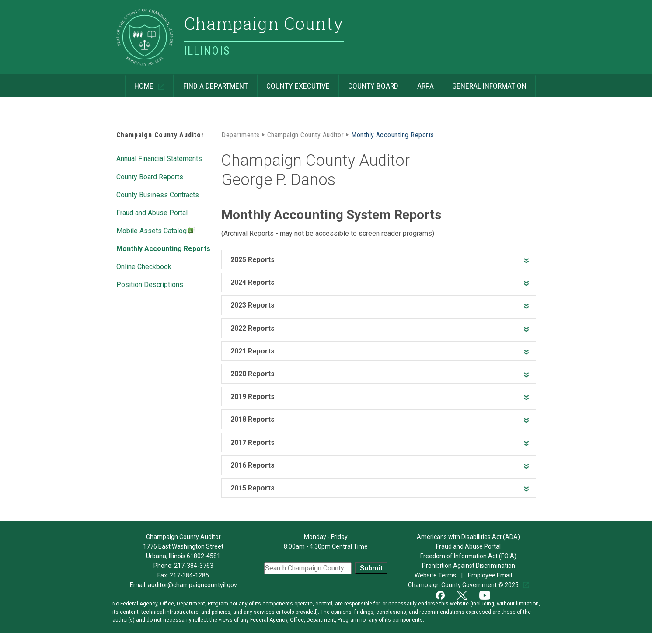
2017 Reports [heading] (252, 442)
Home (140, 82)
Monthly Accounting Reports (163, 248)
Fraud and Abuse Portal (152, 212)
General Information (484, 82)
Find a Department (210, 82)
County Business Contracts (157, 194)
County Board (368, 82)
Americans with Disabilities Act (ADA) (468, 536)
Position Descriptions (149, 284)
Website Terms (436, 575)
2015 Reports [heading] (252, 488)
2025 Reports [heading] (252, 259)
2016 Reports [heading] (252, 465)
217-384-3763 (193, 565)
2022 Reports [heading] (252, 328)
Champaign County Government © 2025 (464, 584)
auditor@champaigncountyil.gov (192, 584)
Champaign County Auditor (160, 135)
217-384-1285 (189, 575)
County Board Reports (149, 176)
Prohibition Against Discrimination (468, 565)
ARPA (421, 82)
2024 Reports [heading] (252, 282)
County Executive (293, 82)
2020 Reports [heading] (252, 374)
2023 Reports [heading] (252, 305)
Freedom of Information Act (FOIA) (468, 556)
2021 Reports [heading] (252, 351)
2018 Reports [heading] (252, 419)
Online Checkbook (143, 266)
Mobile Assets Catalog (155, 231)
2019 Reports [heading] (252, 396)
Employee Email (490, 575)
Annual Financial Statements (159, 158)
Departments (240, 134)
